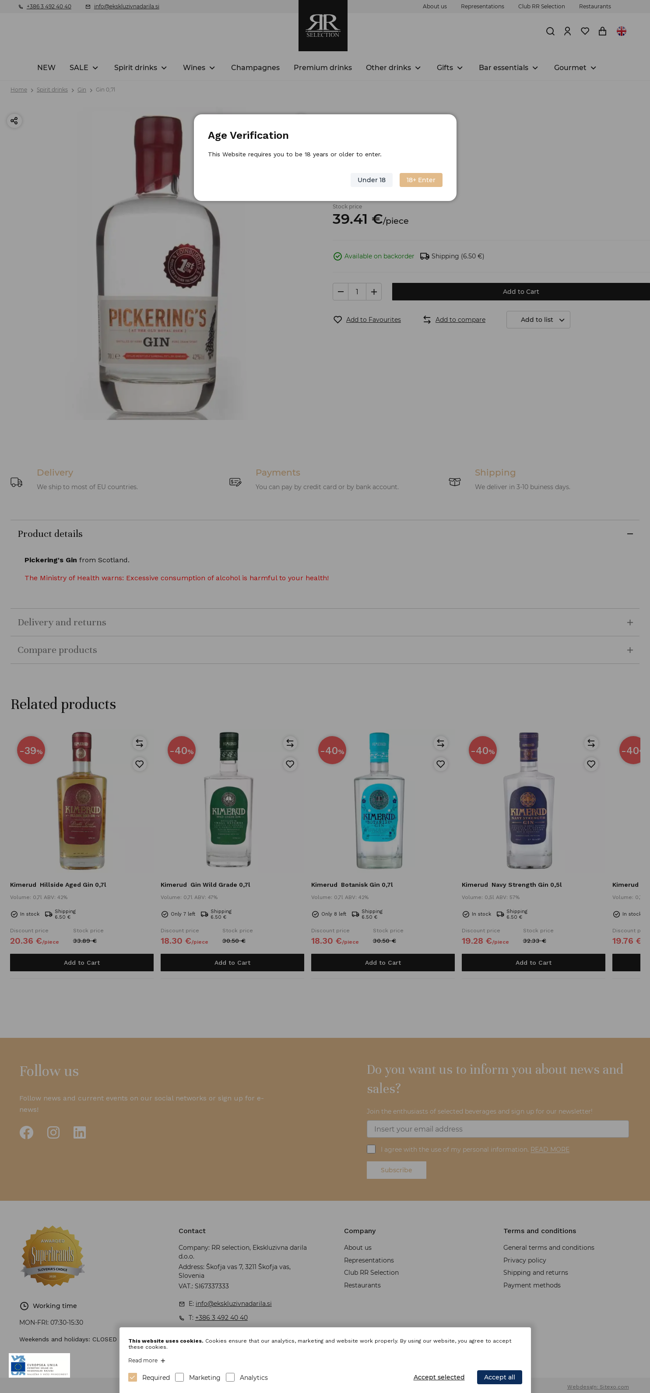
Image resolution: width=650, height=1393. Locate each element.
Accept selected (439, 1377)
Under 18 (372, 180)
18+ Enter (421, 180)
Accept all (499, 1377)
